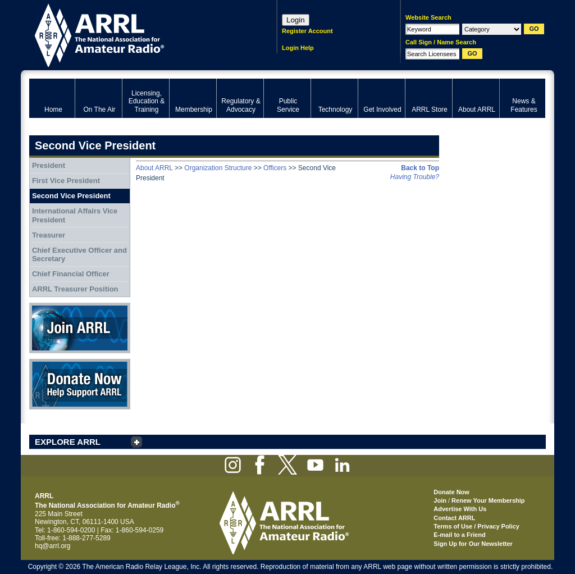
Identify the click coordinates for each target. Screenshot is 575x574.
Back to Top (420, 168)
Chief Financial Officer (70, 274)
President (48, 165)
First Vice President (66, 180)
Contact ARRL (454, 517)
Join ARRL (79, 328)
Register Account (307, 31)
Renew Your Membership (487, 500)
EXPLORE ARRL (68, 442)
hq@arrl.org (53, 546)
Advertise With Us (459, 508)
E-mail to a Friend (459, 534)
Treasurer (48, 235)
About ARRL (154, 168)
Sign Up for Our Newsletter (473, 543)
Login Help (298, 47)
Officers (274, 168)
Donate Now (79, 384)
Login (295, 20)
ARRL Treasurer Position (75, 289)
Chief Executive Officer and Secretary (79, 254)
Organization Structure (218, 168)
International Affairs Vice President (74, 215)
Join (439, 500)
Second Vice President (71, 196)
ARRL (138, 34)
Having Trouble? (414, 177)
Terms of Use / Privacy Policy (476, 526)
